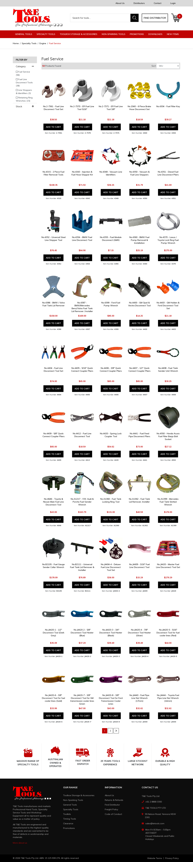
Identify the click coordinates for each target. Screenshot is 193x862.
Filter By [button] (21, 59)
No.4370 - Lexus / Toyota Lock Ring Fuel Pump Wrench (168, 240)
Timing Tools (69, 818)
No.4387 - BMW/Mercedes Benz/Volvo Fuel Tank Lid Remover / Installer (82, 307)
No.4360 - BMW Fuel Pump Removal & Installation (139, 240)
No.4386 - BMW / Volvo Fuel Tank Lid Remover (53, 304)
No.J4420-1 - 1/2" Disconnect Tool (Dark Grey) (53, 632)
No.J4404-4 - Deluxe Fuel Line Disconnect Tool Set (111, 567)
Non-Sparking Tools (73, 800)
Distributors (139, 3)
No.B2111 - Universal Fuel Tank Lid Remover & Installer (82, 567)
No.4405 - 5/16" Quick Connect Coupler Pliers (82, 369)
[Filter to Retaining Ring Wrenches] (25, 99)
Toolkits (67, 814)
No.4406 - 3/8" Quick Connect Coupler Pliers (111, 369)
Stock (25, 106)
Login (173, 3)
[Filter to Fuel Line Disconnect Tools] (25, 82)
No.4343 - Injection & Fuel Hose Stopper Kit (82, 173)
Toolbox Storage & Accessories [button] (78, 34)
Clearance (68, 823)
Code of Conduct (113, 814)
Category (25, 66)
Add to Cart (53, 127)
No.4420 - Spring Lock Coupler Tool (111, 435)
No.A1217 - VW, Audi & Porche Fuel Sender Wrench (82, 502)
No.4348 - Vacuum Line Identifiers (111, 173)
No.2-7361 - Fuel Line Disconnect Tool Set (53, 108)
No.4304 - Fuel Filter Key (168, 106)
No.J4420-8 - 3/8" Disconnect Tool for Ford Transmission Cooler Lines (111, 699)
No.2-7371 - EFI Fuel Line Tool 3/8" (111, 108)
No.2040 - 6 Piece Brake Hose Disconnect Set (139, 108)
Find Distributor (112, 804)
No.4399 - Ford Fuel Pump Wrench (110, 304)
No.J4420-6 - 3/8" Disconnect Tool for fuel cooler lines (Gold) (53, 698)
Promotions (137, 34)
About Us (120, 3)
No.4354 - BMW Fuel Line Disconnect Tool (82, 238)
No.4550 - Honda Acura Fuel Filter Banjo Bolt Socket (168, 436)
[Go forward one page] (116, 731)
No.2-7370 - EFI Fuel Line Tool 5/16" (82, 108)
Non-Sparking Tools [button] (113, 34)
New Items (173, 34)
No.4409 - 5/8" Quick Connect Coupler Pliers (54, 435)
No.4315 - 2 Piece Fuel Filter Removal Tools (53, 173)
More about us (20, 842)
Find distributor (155, 17)
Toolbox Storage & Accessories (78, 795)
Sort (154, 66)
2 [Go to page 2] (110, 730)
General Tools (70, 804)
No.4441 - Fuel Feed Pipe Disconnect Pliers (139, 435)
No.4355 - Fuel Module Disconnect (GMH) (111, 238)
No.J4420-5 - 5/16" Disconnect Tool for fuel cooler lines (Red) (168, 632)
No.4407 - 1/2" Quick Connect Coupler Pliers (139, 369)
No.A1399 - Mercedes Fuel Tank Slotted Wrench (168, 502)
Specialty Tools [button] (46, 34)
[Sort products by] (167, 66)
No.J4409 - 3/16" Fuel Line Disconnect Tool (139, 566)
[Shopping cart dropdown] (175, 17)
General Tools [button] (23, 34)
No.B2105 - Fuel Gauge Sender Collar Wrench (53, 566)
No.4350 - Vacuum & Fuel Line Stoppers (139, 173)
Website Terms (154, 858)
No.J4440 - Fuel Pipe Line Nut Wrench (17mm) (139, 698)
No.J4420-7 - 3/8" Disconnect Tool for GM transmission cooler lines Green (82, 699)
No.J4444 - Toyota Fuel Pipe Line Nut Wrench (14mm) (168, 698)
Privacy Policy (172, 858)
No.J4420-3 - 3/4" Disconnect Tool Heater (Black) (110, 632)
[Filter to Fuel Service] (25, 73)
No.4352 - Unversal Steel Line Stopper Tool (53, 238)
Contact (157, 3)
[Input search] (100, 18)
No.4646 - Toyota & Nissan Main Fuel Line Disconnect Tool (53, 502)
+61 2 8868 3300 (153, 801)
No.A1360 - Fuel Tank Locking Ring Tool (110, 500)
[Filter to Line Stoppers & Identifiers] (25, 91)
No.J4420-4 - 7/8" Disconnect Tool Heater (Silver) (139, 632)
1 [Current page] (104, 730)
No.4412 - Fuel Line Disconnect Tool (82, 435)
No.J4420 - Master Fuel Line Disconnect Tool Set (168, 566)
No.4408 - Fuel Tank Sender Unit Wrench (168, 369)
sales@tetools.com (154, 823)
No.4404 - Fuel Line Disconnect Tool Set (53, 369)
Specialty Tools (70, 809)
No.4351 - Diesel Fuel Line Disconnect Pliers (168, 173)
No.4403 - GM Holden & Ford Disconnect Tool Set (168, 305)
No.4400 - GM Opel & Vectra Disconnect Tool (139, 304)
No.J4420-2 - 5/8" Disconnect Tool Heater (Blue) (82, 632)
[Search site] (134, 18)
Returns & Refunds (114, 800)
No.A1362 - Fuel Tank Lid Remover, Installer (139, 500)
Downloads (155, 34)
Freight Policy (111, 809)
